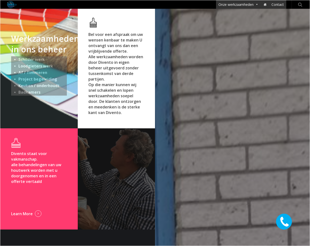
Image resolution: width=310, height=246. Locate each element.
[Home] (265, 4)
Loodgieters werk (35, 66)
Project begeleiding (37, 79)
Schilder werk (31, 59)
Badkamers (29, 92)
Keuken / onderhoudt (39, 85)
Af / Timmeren (32, 72)
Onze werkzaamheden (238, 4)
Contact (277, 4)
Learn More (22, 213)
